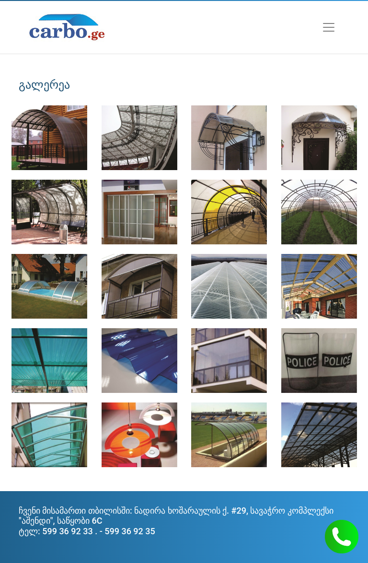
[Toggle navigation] (329, 27)
